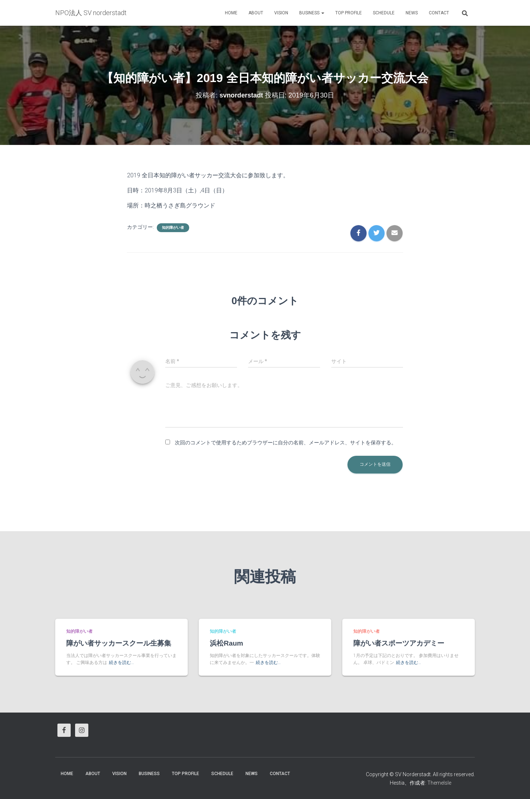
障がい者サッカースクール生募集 (118, 643)
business (311, 12)
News (412, 12)
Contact (439, 12)
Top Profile (348, 12)
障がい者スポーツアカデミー (398, 643)
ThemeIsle (439, 783)
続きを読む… (121, 662)
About (255, 12)
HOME (231, 12)
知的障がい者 (173, 228)
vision (281, 12)
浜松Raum (226, 643)
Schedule (384, 12)
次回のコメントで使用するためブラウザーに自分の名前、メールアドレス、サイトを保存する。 (285, 442)
